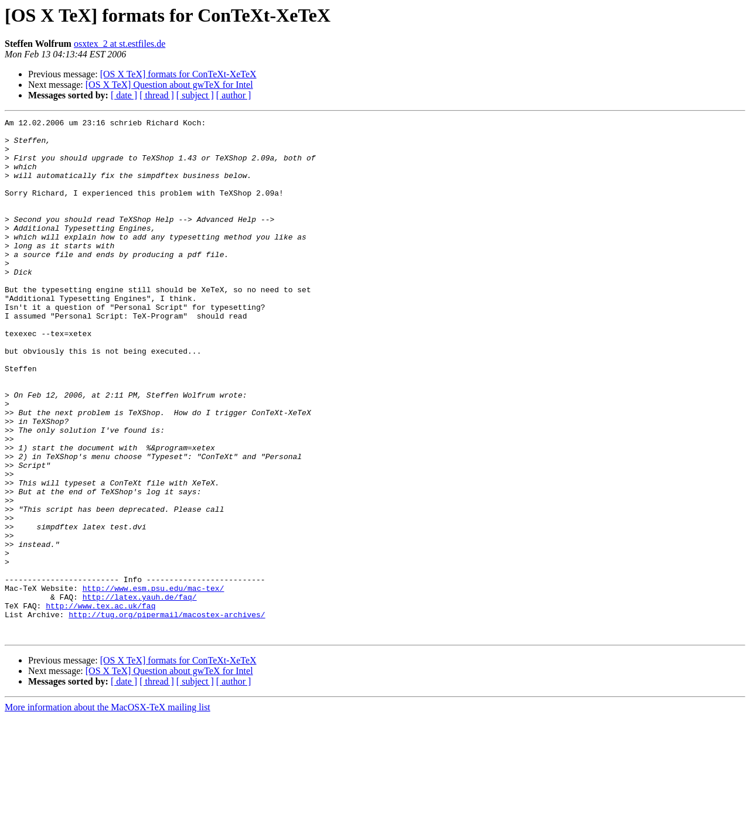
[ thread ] (156, 95)
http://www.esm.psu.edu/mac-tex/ (153, 683)
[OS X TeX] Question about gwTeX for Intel (169, 85)
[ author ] (233, 95)
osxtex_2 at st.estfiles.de (119, 44)
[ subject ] (195, 95)
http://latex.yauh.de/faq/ (140, 693)
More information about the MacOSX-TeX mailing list (107, 811)
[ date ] (124, 95)
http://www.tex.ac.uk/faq (100, 704)
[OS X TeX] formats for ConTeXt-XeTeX (178, 74)
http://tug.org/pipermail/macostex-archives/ (167, 714)
